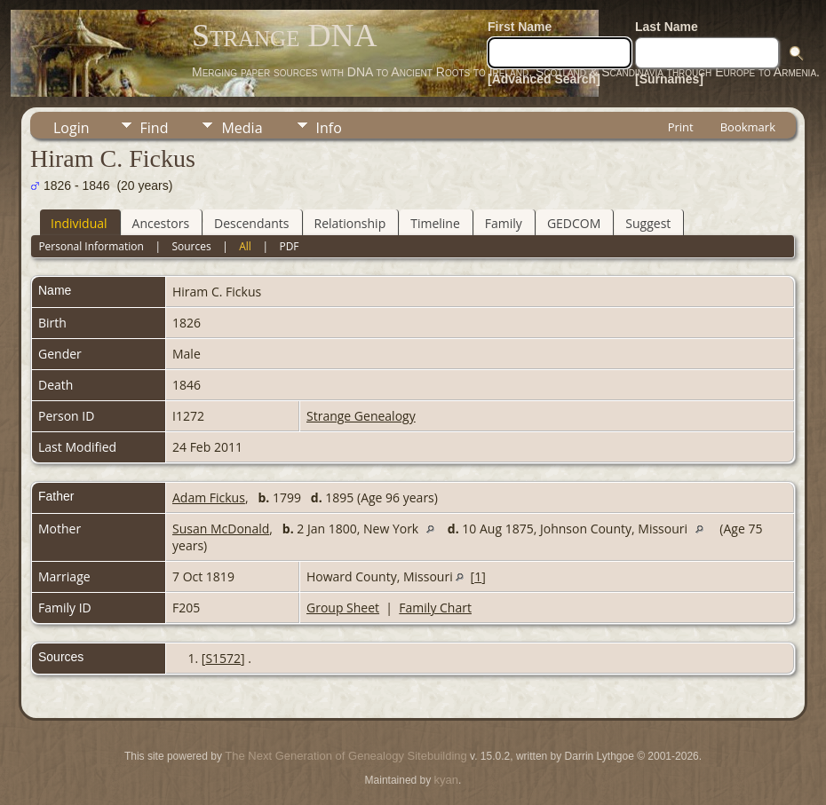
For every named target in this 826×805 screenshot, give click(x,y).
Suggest (648, 223)
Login (71, 128)
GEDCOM (573, 223)
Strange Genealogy (361, 415)
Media (241, 128)
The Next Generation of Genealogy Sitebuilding (345, 755)
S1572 (223, 658)
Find (154, 128)
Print (681, 127)
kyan (446, 779)
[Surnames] (669, 79)
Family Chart (435, 607)
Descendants (251, 223)
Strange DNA (284, 35)
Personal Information (91, 246)
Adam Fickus (208, 497)
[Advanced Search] (544, 79)
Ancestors (160, 223)
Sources (190, 246)
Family (503, 223)
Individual (79, 223)
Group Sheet (342, 607)
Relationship (350, 223)
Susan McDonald (220, 528)
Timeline (435, 223)
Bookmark (747, 127)
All (245, 246)
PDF (288, 246)
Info (329, 128)
